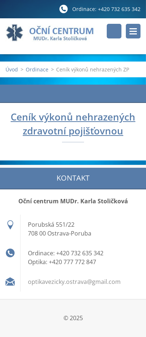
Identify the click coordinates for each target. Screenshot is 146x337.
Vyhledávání (114, 31)
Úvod (12, 69)
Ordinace (37, 69)
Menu (133, 31)
